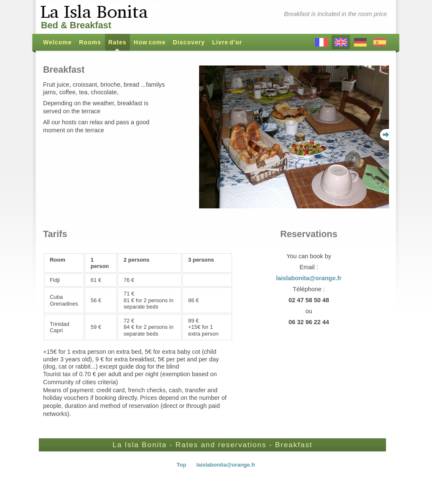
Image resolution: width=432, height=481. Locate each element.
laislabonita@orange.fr (309, 278)
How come (150, 42)
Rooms (90, 42)
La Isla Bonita (96, 11)
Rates (117, 42)
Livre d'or (227, 42)
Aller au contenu (367, 3)
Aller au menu (323, 3)
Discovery (189, 42)
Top (181, 465)
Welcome (57, 42)
